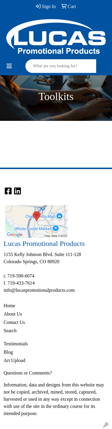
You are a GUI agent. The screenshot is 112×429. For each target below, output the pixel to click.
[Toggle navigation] (9, 66)
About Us (13, 313)
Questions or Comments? (28, 372)
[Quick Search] (60, 66)
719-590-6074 (20, 275)
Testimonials (16, 343)
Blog (8, 352)
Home (9, 305)
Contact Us (14, 322)
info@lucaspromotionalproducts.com (39, 290)
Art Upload (14, 360)
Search (10, 330)
